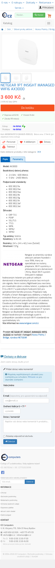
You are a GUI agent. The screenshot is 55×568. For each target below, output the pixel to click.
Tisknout (8, 146)
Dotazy (45, 142)
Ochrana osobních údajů (10, 504)
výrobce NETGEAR (18, 337)
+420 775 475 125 (27, 532)
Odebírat (29, 482)
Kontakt (35, 556)
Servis (19, 8)
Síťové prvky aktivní (23, 29)
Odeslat (10, 441)
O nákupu (18, 2)
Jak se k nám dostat (8, 511)
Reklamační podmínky (9, 500)
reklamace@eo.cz (24, 535)
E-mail (25, 396)
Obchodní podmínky (8, 496)
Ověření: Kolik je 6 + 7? (14, 406)
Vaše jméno (8, 385)
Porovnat (8, 142)
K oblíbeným (27, 142)
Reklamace (46, 2)
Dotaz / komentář (11, 417)
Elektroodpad (6, 515)
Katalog (7, 23)
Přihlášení (46, 7)
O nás (5, 2)
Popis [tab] (5, 159)
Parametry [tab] (18, 159)
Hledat (39, 15)
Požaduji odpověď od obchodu (18, 436)
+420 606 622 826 (10, 532)
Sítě (9, 29)
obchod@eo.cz (9, 535)
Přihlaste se (33, 377)
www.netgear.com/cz (29, 323)
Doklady (31, 2)
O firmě (3, 493)
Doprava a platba (7, 508)
